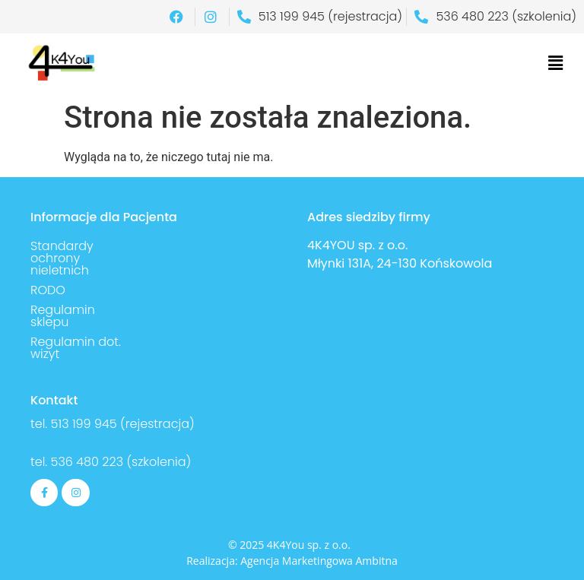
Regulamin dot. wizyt (75, 348)
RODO (47, 290)
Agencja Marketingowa (296, 560)
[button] (556, 63)
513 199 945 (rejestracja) (123, 424)
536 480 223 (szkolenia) (119, 462)
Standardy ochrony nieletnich (62, 258)
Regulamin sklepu (62, 316)
